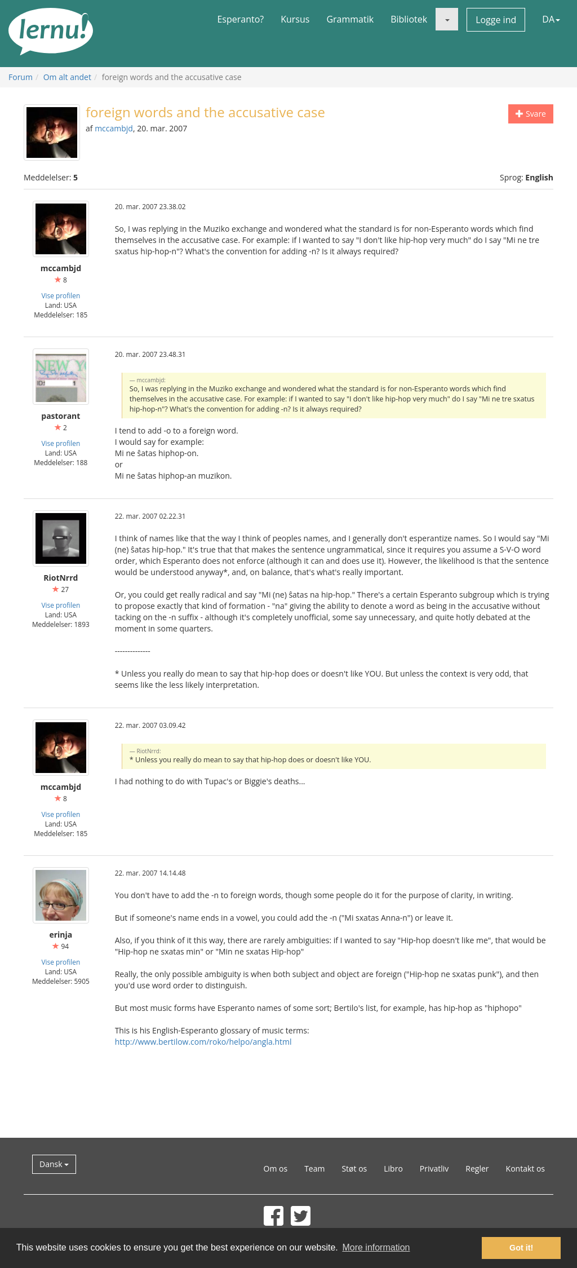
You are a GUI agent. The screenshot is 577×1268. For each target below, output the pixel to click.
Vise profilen (60, 295)
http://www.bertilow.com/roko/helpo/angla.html (203, 1041)
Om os (276, 1168)
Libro (393, 1168)
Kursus (295, 19)
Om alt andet (67, 77)
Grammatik (350, 19)
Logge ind (496, 20)
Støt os (354, 1168)
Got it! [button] (521, 1247)
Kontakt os (525, 1168)
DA (551, 19)
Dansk (54, 1164)
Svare (531, 113)
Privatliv (434, 1168)
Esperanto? (240, 19)
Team (314, 1168)
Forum (20, 77)
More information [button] (376, 1247)
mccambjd (114, 128)
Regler (477, 1168)
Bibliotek (408, 19)
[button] (447, 19)
